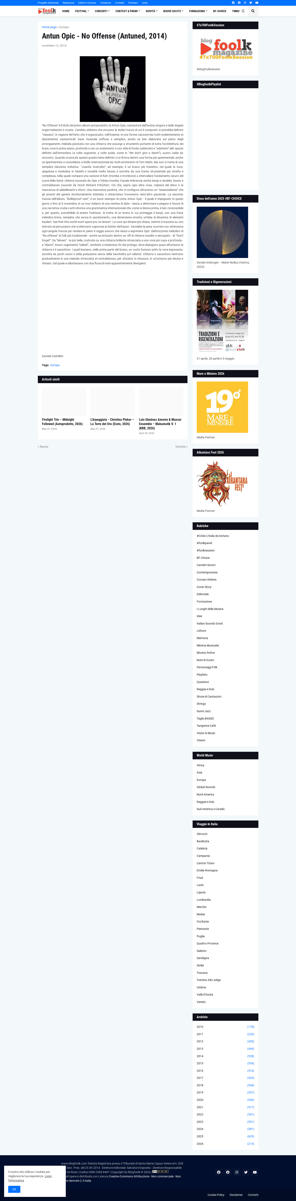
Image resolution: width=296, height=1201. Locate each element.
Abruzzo (202, 833)
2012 (225, 1041)
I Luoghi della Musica (210, 609)
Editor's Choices (87, 2)
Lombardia (204, 899)
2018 (225, 1085)
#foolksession (206, 550)
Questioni (203, 682)
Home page (49, 27)
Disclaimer (236, 1194)
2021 (225, 1107)
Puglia (201, 936)
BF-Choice (203, 557)
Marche (201, 907)
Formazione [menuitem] (197, 11)
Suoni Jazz (204, 711)
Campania (203, 855)
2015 (225, 1063)
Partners (133, 2)
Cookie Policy (216, 1194)
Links (145, 2)
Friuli (200, 877)
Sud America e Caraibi (210, 809)
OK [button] (14, 1189)
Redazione (68, 2)
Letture (201, 630)
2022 (225, 1115)
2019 (225, 1093)
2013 (225, 1049)
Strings (201, 703)
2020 (225, 1100)
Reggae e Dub (205, 689)
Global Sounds (206, 787)
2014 (225, 1056)
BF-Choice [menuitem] (219, 11)
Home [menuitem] (65, 11)
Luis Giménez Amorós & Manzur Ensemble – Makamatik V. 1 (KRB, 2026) (160, 424)
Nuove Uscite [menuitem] (172, 11)
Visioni (201, 740)
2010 (225, 1027)
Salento (201, 950)
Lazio (200, 885)
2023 (225, 1122)
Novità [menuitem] (150, 11)
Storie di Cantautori (209, 696)
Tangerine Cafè (206, 725)
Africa (200, 765)
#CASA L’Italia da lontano (213, 535)
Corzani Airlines (206, 579)
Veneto (201, 1002)
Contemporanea (207, 572)
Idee (199, 616)
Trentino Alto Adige (209, 980)
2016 (225, 1071)
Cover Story (204, 587)
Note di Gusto (205, 660)
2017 (225, 1078)
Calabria (202, 848)
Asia (199, 772)
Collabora (105, 2)
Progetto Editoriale (48, 2)
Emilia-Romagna (207, 870)
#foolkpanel (204, 543)
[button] (243, 11)
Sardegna (203, 958)
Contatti (119, 2)
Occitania (203, 921)
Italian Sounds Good (210, 623)
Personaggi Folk (207, 667)
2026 (225, 1144)
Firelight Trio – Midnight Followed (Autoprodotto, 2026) (62, 422)
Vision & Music (206, 733)
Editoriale (203, 594)
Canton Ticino (205, 863)
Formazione (204, 601)
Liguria (201, 892)
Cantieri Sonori (206, 565)
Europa (64, 27)
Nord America (205, 794)
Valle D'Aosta (205, 994)
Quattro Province (208, 943)
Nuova (44, 446)
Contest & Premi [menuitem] (127, 11)
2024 (225, 1129)
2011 (225, 1034)
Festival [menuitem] (81, 11)
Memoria (202, 638)
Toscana (202, 972)
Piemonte (203, 929)
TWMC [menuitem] (236, 11)
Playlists (202, 674)
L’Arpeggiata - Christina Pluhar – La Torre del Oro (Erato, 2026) (112, 422)
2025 (225, 1137)
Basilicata (203, 841)
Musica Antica (206, 652)
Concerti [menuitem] (101, 11)
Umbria (201, 987)
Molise (201, 914)
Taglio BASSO (205, 718)
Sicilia (200, 965)
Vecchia (180, 446)
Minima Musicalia (208, 645)
